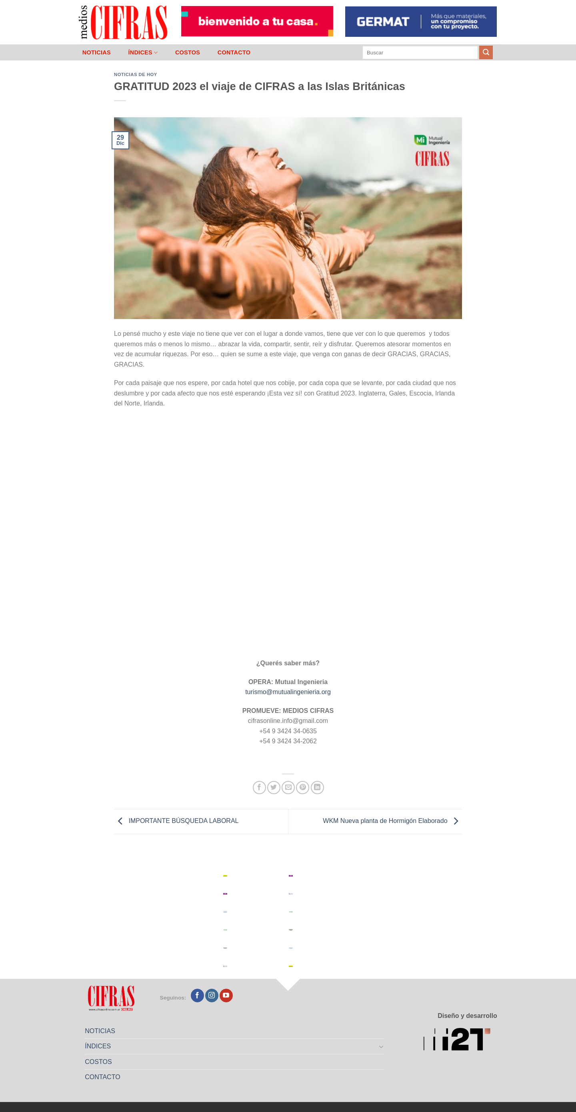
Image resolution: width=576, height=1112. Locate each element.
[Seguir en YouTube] (226, 995)
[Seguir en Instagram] (211, 995)
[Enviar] (486, 52)
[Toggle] (381, 1046)
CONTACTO (234, 52)
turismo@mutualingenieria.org (288, 691)
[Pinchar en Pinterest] (302, 787)
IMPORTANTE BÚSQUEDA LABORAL (176, 821)
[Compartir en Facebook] (259, 787)
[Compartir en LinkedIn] (317, 787)
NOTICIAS (96, 52)
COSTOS (187, 52)
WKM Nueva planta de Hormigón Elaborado (392, 821)
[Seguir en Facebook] (197, 995)
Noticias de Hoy (135, 74)
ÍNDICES (143, 52)
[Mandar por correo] (288, 787)
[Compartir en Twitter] (273, 787)
